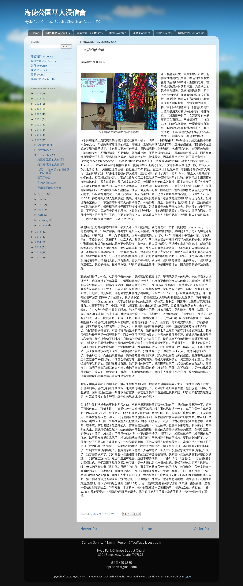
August (42, 194)
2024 (38, 103)
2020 (38, 124)
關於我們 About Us (58, 33)
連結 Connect (141, 33)
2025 (38, 98)
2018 (38, 135)
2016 (38, 231)
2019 (38, 129)
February (43, 220)
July (40, 199)
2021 (38, 119)
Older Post (203, 528)
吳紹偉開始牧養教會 (49, 187)
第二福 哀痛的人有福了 (51, 164)
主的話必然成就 (46, 182)
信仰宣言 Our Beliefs (89, 33)
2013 (38, 247)
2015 (38, 236)
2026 (38, 93)
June (41, 204)
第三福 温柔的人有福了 (51, 159)
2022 (38, 114)
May (41, 209)
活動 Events (164, 33)
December (44, 144)
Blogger (187, 576)
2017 (38, 140)
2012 (38, 252)
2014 (38, 242)
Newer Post (90, 528)
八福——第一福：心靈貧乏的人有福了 (53, 171)
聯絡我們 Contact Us (191, 33)
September (45, 155)
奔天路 (97, 514)
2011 (38, 257)
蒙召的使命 (44, 177)
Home (35, 33)
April (41, 214)
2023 (38, 109)
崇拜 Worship (117, 33)
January (43, 225)
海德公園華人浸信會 (55, 12)
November (44, 150)
